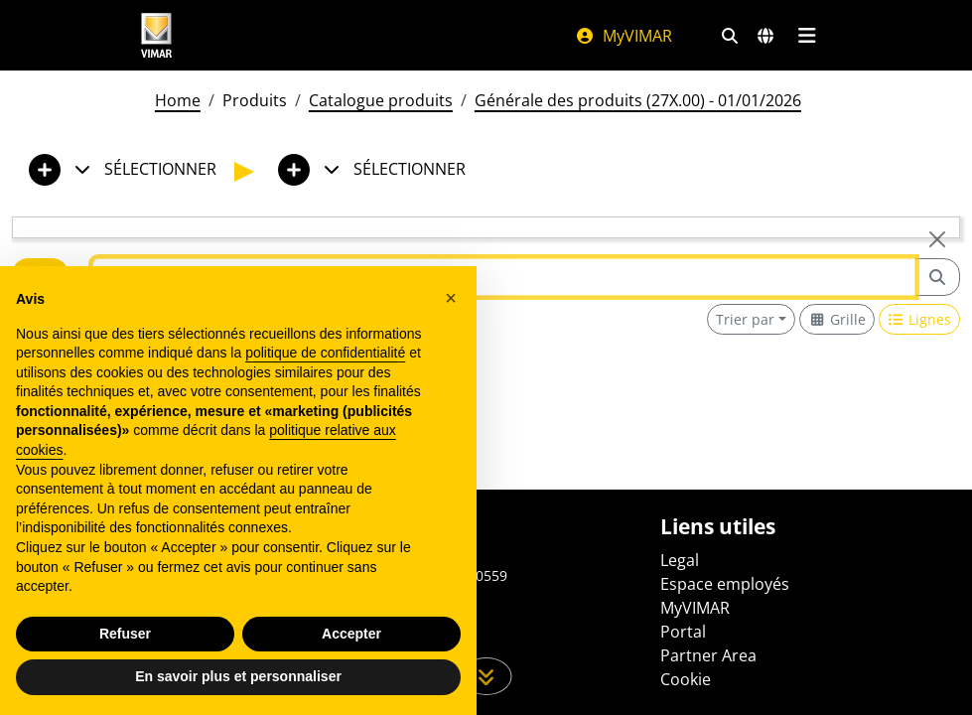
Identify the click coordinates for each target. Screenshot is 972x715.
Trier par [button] (745, 319)
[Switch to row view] (920, 319)
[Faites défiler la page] (486, 676)
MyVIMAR (623, 36)
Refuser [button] (125, 634)
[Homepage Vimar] (157, 35)
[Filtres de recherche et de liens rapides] (730, 36)
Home (178, 100)
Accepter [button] (351, 634)
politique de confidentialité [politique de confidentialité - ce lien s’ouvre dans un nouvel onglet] (325, 352)
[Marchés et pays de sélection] (765, 36)
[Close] (937, 239)
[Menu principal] (807, 36)
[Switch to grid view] (837, 319)
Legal (679, 560)
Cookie (685, 679)
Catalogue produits (381, 100)
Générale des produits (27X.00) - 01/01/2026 (638, 100)
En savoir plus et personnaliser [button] (238, 676)
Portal (683, 632)
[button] (451, 298)
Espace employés (724, 584)
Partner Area (708, 655)
